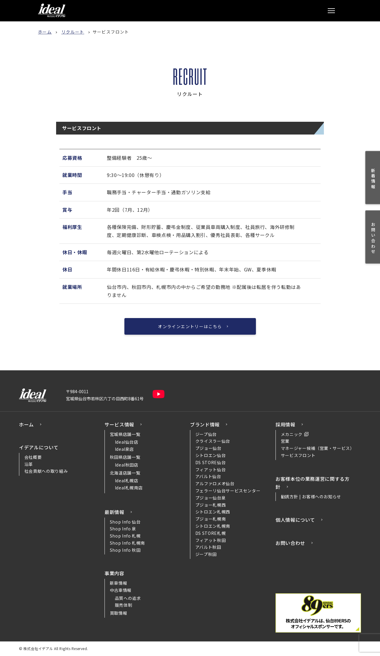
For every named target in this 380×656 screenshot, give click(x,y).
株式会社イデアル (51, 10)
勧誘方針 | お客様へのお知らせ (311, 496)
